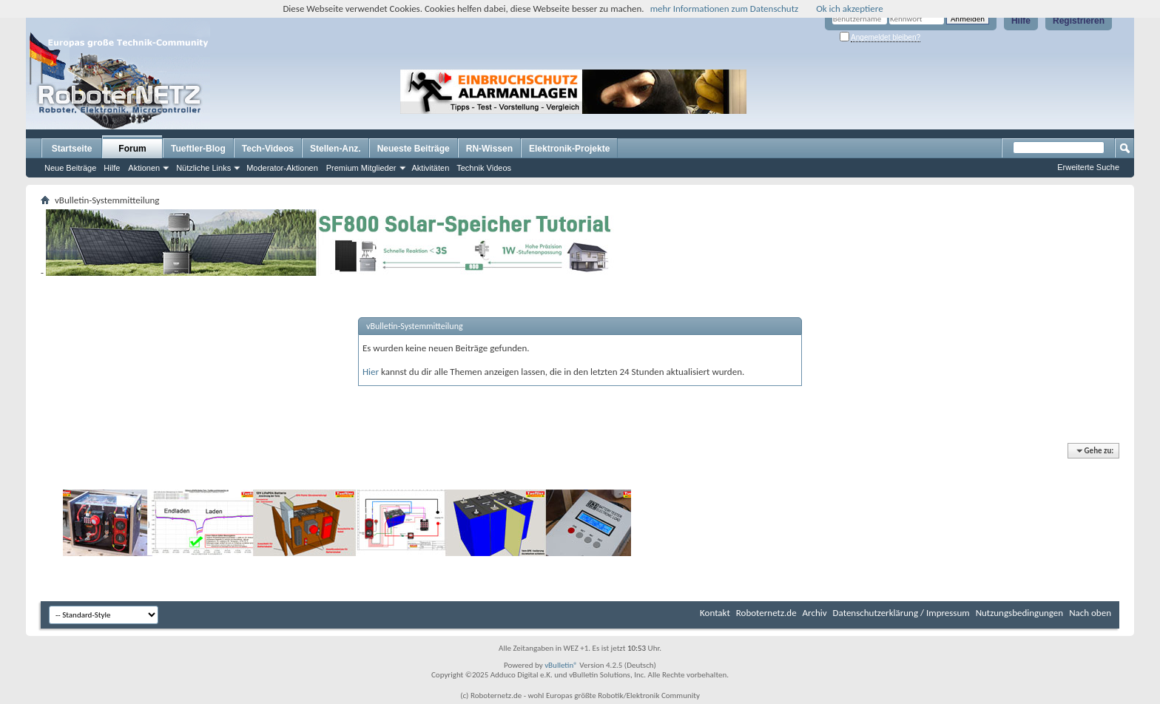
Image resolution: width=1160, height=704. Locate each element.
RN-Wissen (489, 148)
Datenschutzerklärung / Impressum (901, 612)
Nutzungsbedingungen (1020, 612)
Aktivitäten (431, 167)
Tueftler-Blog (198, 148)
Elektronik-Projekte (569, 148)
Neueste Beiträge (413, 148)
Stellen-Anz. (335, 148)
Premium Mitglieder (361, 167)
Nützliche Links (203, 167)
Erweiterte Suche (1088, 167)
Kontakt (715, 612)
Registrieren (1079, 21)
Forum (132, 148)
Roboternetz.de (766, 612)
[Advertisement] (841, 92)
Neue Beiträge (70, 167)
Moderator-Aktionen (282, 167)
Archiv (815, 612)
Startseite (72, 148)
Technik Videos (483, 167)
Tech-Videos (268, 148)
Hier (370, 371)
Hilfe (1021, 21)
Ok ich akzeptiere (849, 8)
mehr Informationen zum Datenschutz (724, 8)
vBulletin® (561, 665)
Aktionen (144, 167)
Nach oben (1090, 612)
